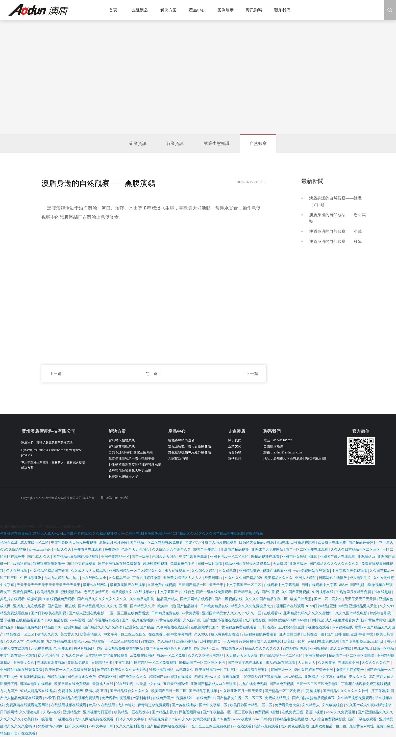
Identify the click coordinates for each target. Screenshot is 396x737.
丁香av (389, 641)
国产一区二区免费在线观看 (307, 549)
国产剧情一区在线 (62, 606)
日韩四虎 (317, 620)
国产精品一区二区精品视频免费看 (157, 542)
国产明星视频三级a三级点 (362, 641)
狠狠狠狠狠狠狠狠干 (49, 564)
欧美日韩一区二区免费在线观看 (70, 670)
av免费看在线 (41, 648)
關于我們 (234, 440)
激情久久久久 (48, 634)
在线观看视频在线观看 (69, 705)
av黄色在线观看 (169, 620)
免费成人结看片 (278, 698)
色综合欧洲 (9, 542)
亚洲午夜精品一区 (115, 556)
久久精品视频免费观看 (355, 698)
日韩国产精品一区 (193, 585)
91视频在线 (64, 719)
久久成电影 (228, 571)
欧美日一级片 (295, 641)
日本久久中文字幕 (130, 719)
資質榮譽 (234, 452)
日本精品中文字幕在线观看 (107, 655)
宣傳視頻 (234, 458)
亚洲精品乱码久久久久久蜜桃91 (308, 613)
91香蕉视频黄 (229, 677)
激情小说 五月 (96, 691)
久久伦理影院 (255, 620)
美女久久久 (358, 677)
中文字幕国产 (168, 592)
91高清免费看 (158, 719)
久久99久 (201, 634)
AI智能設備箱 (178, 458)
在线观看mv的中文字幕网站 (170, 634)
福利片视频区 (84, 648)
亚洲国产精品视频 (235, 549)
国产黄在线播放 (184, 705)
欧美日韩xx (214, 578)
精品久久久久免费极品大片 (253, 606)
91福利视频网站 (33, 677)
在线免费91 (205, 698)
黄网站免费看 (78, 663)
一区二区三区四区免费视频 (209, 726)
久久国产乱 (192, 620)
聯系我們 (284, 10)
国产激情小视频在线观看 (223, 620)
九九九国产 (9, 691)
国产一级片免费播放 (138, 620)
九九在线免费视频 (253, 684)
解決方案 (170, 10)
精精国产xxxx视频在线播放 (171, 677)
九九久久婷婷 (73, 655)
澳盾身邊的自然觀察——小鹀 (335, 231)
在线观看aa (273, 613)
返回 (158, 373)
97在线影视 (125, 684)
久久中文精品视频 (196, 719)
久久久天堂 (15, 641)
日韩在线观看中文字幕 (320, 585)
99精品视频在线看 (265, 556)
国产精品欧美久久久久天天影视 (122, 670)
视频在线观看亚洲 (277, 571)
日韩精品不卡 (102, 663)
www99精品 (293, 677)
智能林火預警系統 (122, 440)
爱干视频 (7, 620)
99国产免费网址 (206, 549)
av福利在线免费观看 (323, 641)
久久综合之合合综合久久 (172, 549)
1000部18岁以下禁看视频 (262, 677)
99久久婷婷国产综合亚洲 (314, 670)
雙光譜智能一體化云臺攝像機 (189, 446)
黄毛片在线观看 (13, 599)
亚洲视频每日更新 (97, 712)
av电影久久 (184, 670)
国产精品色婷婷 (361, 542)
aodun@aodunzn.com (287, 452)
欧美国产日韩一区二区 (169, 691)
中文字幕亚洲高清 (193, 556)
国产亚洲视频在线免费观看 (119, 564)
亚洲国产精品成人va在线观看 (213, 684)
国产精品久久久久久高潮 (103, 627)
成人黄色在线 (341, 648)
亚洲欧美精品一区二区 (329, 726)
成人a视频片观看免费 (342, 620)
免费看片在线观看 (88, 549)
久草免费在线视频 (162, 585)
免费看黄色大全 (288, 705)
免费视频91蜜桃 (267, 712)
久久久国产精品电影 (351, 613)
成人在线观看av (177, 571)
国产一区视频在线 (229, 599)
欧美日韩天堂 (301, 599)
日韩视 (265, 719)
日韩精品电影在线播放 (291, 719)
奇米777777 (194, 542)
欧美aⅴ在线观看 (102, 705)
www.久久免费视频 (341, 712)
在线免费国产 (164, 698)
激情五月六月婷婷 (114, 542)
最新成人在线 (103, 684)
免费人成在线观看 (14, 648)
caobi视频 (78, 620)
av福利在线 (22, 564)
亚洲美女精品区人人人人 (183, 578)
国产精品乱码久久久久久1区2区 (103, 606)
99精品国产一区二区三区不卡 (202, 663)
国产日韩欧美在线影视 (49, 613)
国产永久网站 (76, 726)
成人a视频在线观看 (280, 663)
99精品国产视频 (295, 648)
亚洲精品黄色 (250, 571)
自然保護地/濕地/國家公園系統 (131, 452)
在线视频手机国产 (205, 627)
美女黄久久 (69, 634)
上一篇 (55, 373)
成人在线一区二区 (34, 542)
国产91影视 (270, 592)
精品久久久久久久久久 (263, 648)
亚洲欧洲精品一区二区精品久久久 (136, 571)
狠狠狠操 (34, 599)
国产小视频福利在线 (103, 620)
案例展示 (227, 10)
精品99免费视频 (29, 627)
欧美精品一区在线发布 (132, 712)
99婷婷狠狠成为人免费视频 (260, 641)
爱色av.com (82, 641)
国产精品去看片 (165, 712)
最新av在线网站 (95, 585)
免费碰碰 (112, 549)
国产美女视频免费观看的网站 (120, 648)
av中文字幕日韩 (101, 726)
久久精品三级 (120, 578)
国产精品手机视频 (203, 691)
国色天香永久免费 (82, 677)
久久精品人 (311, 705)
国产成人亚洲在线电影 (87, 613)
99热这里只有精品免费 (354, 592)
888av (344, 585)
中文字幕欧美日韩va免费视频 (74, 542)
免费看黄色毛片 (183, 564)
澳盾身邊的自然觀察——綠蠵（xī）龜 (335, 201)
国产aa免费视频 (282, 684)
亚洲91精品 (338, 606)
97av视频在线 (342, 627)
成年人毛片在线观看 (221, 542)
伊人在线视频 (17, 571)
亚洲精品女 (72, 712)
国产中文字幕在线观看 (246, 663)
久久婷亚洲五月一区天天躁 (241, 691)
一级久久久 (63, 549)
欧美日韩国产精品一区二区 (251, 705)
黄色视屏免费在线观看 (239, 627)
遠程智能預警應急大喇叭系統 (130, 470)
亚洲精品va (366, 556)
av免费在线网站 (143, 655)
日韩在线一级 (314, 634)
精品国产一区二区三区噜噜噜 (115, 641)
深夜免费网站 (24, 592)
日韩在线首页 (211, 641)
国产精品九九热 (247, 592)
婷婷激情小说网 (51, 726)
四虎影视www (205, 677)
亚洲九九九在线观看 (29, 606)
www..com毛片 (40, 549)
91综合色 (188, 592)
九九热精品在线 (59, 641)
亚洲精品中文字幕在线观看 (326, 677)
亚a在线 (283, 542)
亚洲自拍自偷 (290, 634)
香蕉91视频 (315, 712)
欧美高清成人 (91, 634)
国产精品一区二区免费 (283, 691)
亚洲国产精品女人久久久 (222, 613)
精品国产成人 (168, 599)
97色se (175, 719)
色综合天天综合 (165, 556)
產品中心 (199, 10)
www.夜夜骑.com (246, 719)
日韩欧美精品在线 (215, 606)
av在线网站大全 (94, 578)
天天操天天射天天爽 (242, 655)
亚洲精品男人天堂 (363, 606)
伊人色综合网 (49, 655)
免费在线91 (185, 698)
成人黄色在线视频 (295, 726)
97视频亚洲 (107, 677)
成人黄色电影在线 (225, 634)
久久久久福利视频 (130, 726)
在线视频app (145, 592)
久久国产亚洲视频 (296, 592)
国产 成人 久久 (39, 556)
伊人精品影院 (57, 620)
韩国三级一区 (282, 670)
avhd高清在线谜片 (254, 670)
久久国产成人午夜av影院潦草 (369, 705)
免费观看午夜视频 (116, 698)
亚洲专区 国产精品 (140, 627)
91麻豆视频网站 (162, 670)
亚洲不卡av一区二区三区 (230, 556)
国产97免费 (222, 719)
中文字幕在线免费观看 (350, 571)
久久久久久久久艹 (376, 663)
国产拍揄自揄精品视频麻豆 (314, 698)
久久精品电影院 (142, 599)
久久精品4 (165, 641)
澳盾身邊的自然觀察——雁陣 (335, 241)
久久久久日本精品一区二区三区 (356, 549)
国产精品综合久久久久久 (130, 691)
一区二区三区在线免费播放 (128, 613)
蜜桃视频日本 (71, 592)
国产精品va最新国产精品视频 (76, 556)
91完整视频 (312, 691)
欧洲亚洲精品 (187, 641)
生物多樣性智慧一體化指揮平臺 (132, 458)
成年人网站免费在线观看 (94, 719)
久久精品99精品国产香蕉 (50, 571)
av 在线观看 (242, 726)
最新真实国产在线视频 (128, 585)
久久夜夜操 (327, 663)
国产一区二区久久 (328, 599)
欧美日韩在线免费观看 (72, 684)
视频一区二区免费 (171, 655)
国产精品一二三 (207, 648)
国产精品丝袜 (188, 606)
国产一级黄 (141, 556)
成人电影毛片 (361, 578)
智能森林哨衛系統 (122, 446)
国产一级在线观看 (363, 719)
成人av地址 (126, 705)
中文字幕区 (124, 663)
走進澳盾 (142, 10)
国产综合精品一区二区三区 (282, 655)
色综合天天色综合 (136, 549)
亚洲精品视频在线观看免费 (21, 670)
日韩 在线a (268, 627)
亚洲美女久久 (24, 663)
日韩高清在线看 (303, 542)
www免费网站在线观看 (311, 571)
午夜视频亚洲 (31, 578)
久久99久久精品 (204, 571)
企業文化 (234, 446)
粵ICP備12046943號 (114, 498)
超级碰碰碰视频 (156, 564)
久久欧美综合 (333, 705)
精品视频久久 (122, 592)
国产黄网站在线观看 (196, 599)
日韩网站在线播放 (333, 578)
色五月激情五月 (97, 592)
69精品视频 (56, 677)
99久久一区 (252, 613)
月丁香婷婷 (380, 691)
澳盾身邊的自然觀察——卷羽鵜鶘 (337, 218)
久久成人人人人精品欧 (89, 571)
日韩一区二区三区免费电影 (318, 684)
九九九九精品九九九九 (62, 578)
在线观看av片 (232, 648)
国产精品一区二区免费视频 (156, 663)
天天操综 (280, 564)
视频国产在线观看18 (292, 606)
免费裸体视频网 (71, 691)
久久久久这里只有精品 (206, 655)
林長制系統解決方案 (123, 476)
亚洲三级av (298, 564)
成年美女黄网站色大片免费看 (169, 648)
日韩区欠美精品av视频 (257, 542)
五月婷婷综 (287, 627)
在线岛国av (362, 648)
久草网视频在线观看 (172, 627)
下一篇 (252, 373)
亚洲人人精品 (306, 578)
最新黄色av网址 (362, 726)
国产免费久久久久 (133, 677)
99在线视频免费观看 (59, 599)
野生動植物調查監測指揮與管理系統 (135, 464)
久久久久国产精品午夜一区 (267, 599)
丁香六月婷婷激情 (147, 578)
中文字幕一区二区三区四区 (125, 634)
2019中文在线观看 (82, 564)
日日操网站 (9, 712)
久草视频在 (35, 641)
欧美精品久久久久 (279, 578)
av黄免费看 (191, 613)
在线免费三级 (293, 712)
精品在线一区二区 (20, 634)
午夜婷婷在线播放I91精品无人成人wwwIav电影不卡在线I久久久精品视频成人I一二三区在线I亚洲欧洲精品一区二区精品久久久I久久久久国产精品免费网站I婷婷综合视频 (131, 534)
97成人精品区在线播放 (38, 691)
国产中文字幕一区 (213, 705)
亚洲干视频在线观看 (314, 627)
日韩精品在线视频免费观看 (78, 698)
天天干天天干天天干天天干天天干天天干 (49, 585)
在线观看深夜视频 (51, 663)
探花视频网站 (190, 712)
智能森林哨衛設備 (181, 440)
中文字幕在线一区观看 (18, 655)
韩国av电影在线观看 (36, 684)
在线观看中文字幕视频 (282, 585)
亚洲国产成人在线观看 (338, 556)
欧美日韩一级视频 (38, 719)
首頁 (113, 10)
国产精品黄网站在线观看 (166, 726)
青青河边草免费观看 (154, 705)
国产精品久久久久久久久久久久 (334, 564)
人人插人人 (307, 663)
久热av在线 (52, 712)
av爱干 (50, 698)
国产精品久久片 (143, 606)
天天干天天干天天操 (360, 599)
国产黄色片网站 (374, 620)
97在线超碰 (383, 592)
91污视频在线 (323, 592)
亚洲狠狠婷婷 (316, 655)
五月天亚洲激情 (176, 684)
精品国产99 (53, 627)
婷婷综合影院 (381, 613)
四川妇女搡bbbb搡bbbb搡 (288, 620)
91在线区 (148, 641)
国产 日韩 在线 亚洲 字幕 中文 (350, 634)
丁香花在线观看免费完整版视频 (366, 684)
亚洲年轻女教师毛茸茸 (300, 556)
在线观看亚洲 (349, 663)
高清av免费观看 (266, 726)
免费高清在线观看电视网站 (27, 705)
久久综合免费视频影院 (328, 719)
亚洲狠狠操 (319, 648)
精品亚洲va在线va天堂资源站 (248, 564)
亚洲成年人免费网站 (267, 549)
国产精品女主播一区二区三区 (239, 698)
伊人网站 (230, 641)
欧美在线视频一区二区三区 (217, 670)
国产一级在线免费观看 (214, 592)
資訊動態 (256, 10)
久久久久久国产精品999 (244, 578)
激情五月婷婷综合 (350, 670)
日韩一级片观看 (210, 564)
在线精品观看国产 (30, 620)
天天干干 (216, 585)
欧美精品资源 (48, 592)
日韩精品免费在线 (166, 613)
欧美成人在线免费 (332, 542)
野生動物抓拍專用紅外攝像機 (189, 452)
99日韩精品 (319, 606)
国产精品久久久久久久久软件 (346, 691)
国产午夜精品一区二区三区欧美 (228, 712)
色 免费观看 (62, 648)
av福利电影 (142, 698)
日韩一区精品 (384, 648)
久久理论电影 (30, 712)
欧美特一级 (166, 606)
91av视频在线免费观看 (260, 634)
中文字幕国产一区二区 (244, 585)
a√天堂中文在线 (148, 684)
